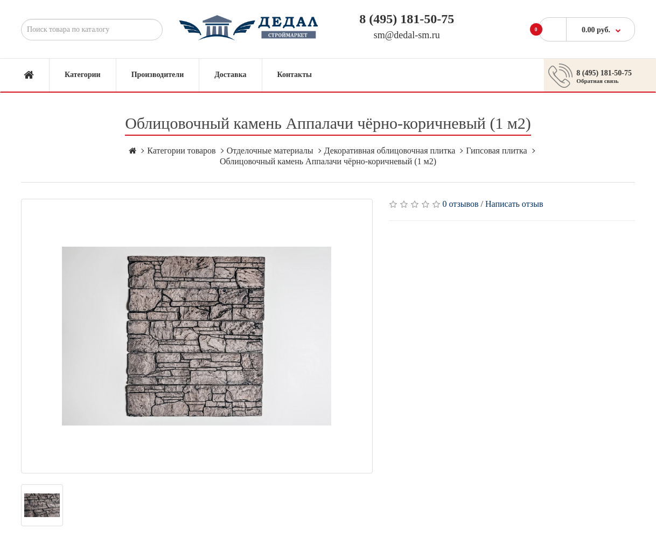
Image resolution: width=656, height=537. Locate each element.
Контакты (294, 75)
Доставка (230, 75)
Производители (157, 75)
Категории (83, 75)
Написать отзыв (514, 203)
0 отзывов (461, 203)
